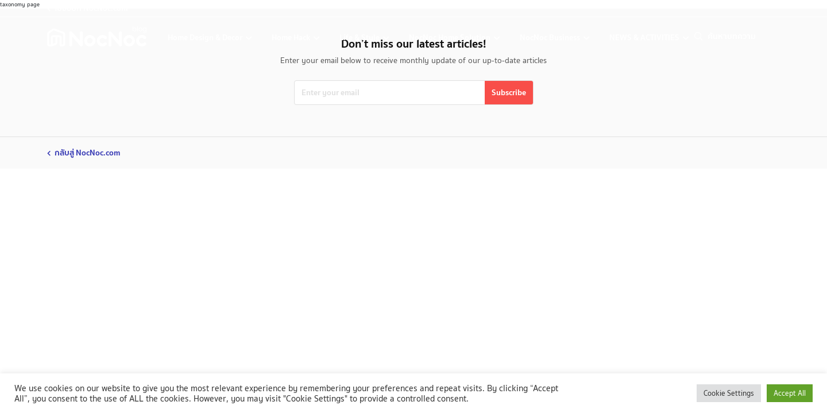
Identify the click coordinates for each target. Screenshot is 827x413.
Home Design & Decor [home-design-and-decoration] (206, 37)
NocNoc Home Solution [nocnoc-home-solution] (450, 37)
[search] (744, 36)
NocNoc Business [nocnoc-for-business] (551, 37)
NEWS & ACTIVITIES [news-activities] (645, 37)
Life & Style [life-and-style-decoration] (360, 37)
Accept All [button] (790, 393)
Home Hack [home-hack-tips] (292, 37)
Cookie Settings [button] (729, 393)
